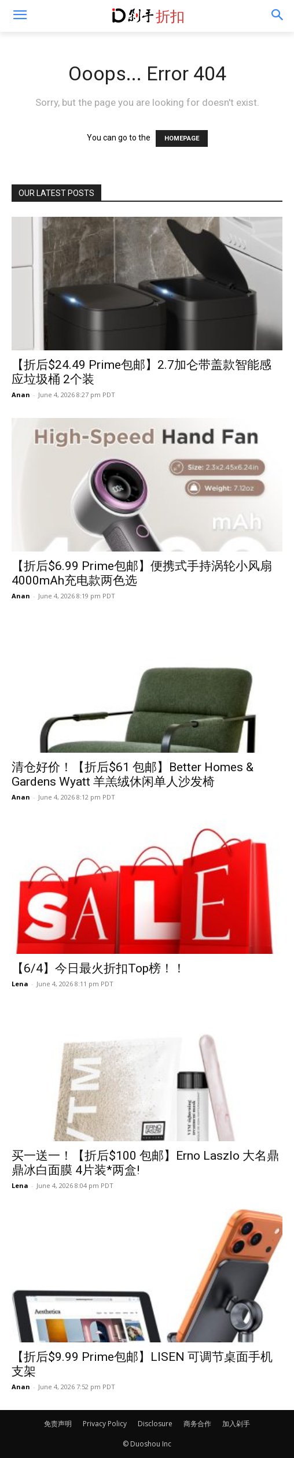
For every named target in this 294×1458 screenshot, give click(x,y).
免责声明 (58, 1424)
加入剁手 (236, 1424)
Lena (20, 983)
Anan (21, 394)
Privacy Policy (105, 1424)
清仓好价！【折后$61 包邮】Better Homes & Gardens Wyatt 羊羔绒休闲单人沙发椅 (132, 774)
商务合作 (197, 1424)
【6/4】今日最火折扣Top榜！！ (98, 968)
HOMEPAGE (181, 138)
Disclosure (155, 1424)
